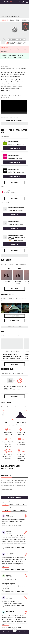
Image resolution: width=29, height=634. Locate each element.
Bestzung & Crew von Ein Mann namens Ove (13, 264)
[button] (3, 632)
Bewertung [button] (22, 502)
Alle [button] (5, 496)
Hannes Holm (19, 74)
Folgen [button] (15, 523)
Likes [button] (14, 502)
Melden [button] (19, 523)
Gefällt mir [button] (4, 523)
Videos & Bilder (8, 294)
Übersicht (5, 20)
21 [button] (3, 588)
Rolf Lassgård (5, 76)
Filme (6, 16)
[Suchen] (19, 2)
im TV (2, 186)
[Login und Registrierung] (23, 2)
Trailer (18, 20)
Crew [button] (19, 268)
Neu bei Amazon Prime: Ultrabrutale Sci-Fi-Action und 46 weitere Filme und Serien (11, 356)
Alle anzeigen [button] (14, 182)
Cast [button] (9, 268)
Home (2, 16)
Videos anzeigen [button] (14, 316)
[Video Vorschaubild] (11, 308)
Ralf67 (7, 507)
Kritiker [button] (17, 496)
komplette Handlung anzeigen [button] (14, 120)
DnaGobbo (8, 572)
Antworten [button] (10, 523)
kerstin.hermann (10, 551)
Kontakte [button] (11, 496)
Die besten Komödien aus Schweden (21, 458)
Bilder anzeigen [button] (14, 320)
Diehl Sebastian (10, 616)
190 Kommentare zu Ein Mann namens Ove (13, 485)
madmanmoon (9, 594)
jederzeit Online (5, 136)
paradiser (8, 529)
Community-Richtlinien (19, 480)
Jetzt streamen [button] (14, 148)
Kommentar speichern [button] (14, 490)
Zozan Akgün (16, 76)
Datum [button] (6, 502)
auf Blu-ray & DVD (6, 202)
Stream (12, 20)
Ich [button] (23, 496)
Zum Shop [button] (14, 214)
